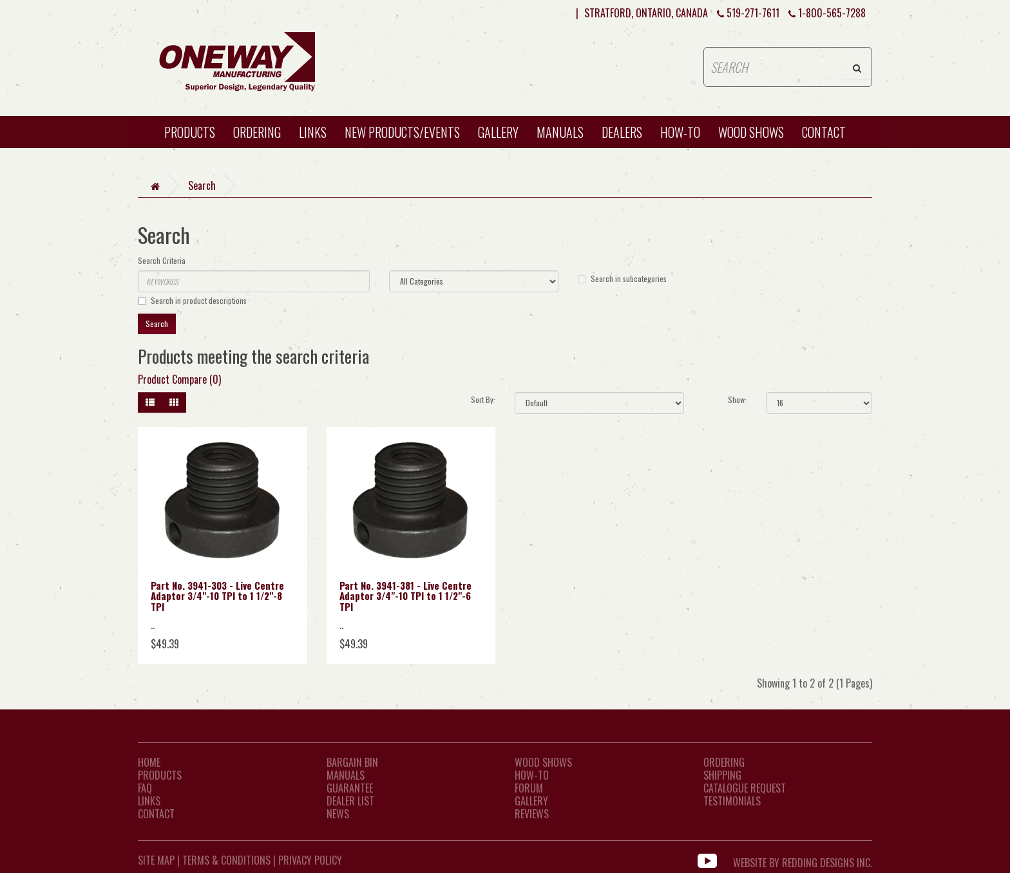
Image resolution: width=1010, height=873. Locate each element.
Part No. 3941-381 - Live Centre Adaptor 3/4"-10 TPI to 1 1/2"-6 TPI (405, 596)
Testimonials (732, 801)
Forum (529, 788)
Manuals (560, 132)
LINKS (149, 801)
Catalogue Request (744, 788)
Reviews (532, 813)
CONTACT (824, 132)
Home (149, 762)
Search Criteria (162, 260)
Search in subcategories (622, 278)
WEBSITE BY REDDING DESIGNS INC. (802, 860)
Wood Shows (543, 762)
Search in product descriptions (192, 300)
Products (189, 132)
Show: (737, 399)
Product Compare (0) (179, 379)
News (338, 813)
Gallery (498, 132)
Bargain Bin (352, 762)
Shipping (722, 775)
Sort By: (483, 399)
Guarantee (350, 788)
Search (202, 185)
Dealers (622, 132)
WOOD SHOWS (751, 132)
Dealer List (350, 801)
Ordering (257, 132)
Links (313, 132)
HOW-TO (680, 132)
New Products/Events (402, 132)
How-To (532, 775)
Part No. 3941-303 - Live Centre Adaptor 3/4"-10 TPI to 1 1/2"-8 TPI (217, 596)
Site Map (156, 860)
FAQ (145, 788)
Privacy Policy (310, 860)
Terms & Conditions (226, 860)
